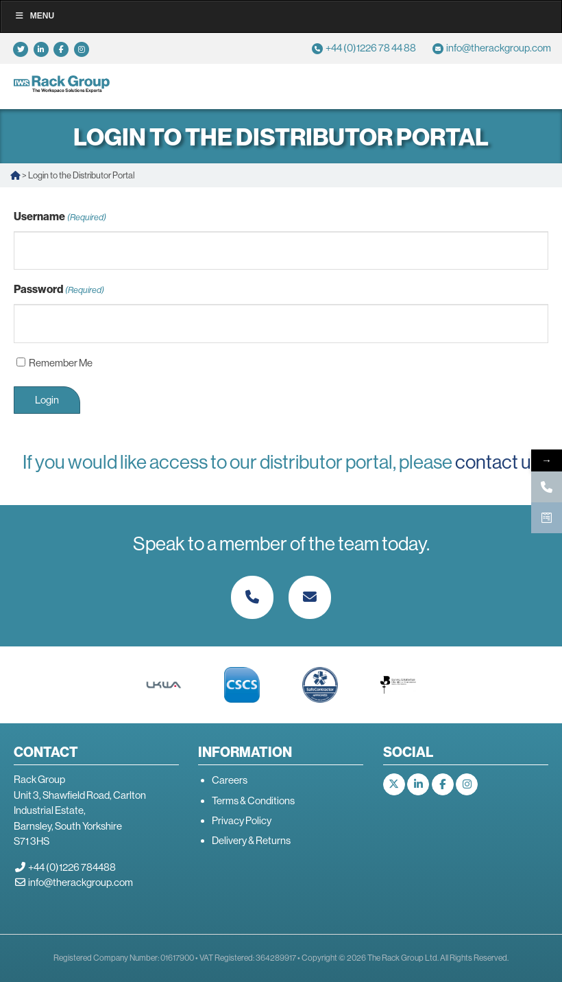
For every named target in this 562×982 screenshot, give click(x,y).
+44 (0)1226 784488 (72, 867)
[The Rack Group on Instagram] (467, 784)
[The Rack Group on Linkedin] (418, 784)
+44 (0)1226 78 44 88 (371, 48)
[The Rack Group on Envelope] (310, 597)
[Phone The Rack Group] (252, 597)
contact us (497, 462)
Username (60, 217)
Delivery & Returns (251, 840)
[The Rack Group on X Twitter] (394, 784)
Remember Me (61, 363)
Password (59, 290)
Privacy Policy (241, 820)
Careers (229, 780)
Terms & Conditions (253, 800)
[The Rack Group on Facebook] (443, 784)
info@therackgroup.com (498, 48)
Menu (34, 16)
